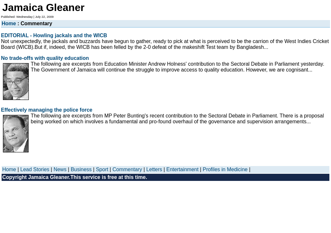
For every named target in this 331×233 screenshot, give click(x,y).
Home (9, 23)
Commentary (127, 169)
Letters (154, 169)
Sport (102, 169)
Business (81, 169)
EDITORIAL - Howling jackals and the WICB (54, 35)
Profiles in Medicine (225, 169)
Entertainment (182, 169)
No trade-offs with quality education (45, 58)
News (60, 169)
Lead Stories (34, 169)
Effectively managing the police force (46, 110)
